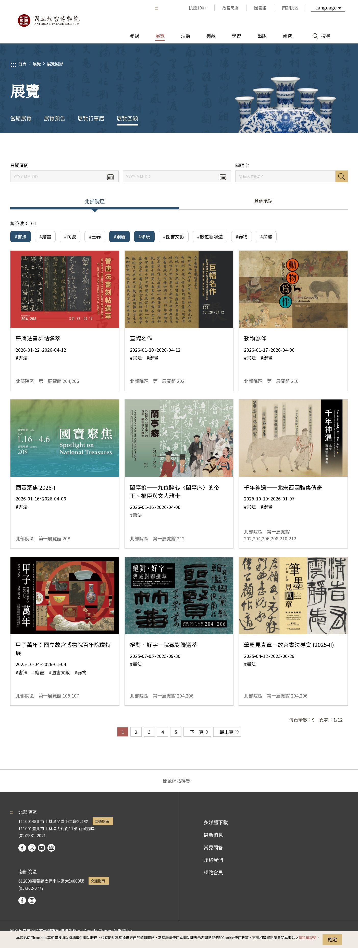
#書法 (21, 236)
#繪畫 (45, 236)
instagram (32, 848)
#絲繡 (266, 236)
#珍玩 (144, 236)
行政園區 (87, 828)
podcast (51, 848)
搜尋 (342, 176)
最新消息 (213, 834)
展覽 (37, 64)
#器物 (242, 236)
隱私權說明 (307, 937)
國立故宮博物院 (48, 20)
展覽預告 (54, 118)
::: (156, 7)
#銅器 (120, 236)
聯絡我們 (213, 859)
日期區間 (19, 165)
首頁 (22, 64)
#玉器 (95, 236)
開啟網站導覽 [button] (176, 780)
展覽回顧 (55, 64)
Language (326, 7)
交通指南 (102, 821)
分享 (297, 147)
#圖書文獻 (173, 236)
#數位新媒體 (210, 236)
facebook (22, 848)
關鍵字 (242, 165)
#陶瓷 (70, 236)
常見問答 (213, 847)
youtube (41, 848)
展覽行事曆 (91, 118)
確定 (332, 939)
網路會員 (213, 872)
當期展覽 (21, 118)
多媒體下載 (216, 822)
